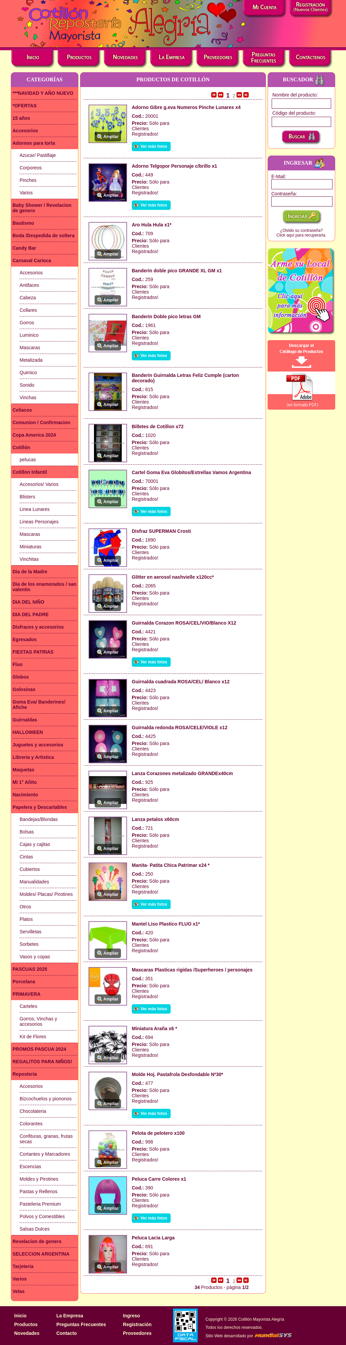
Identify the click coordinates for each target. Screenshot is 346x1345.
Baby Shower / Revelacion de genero (42, 207)
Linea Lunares (35, 509)
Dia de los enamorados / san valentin (44, 586)
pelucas (28, 459)
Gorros (27, 322)
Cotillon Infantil (30, 472)
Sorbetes (29, 944)
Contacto (66, 1333)
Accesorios (25, 130)
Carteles (28, 1006)
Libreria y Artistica (33, 757)
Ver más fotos (154, 146)
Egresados (25, 639)
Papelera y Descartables (40, 807)
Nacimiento (25, 794)
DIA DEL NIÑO (28, 602)
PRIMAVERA (27, 994)
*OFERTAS (24, 105)
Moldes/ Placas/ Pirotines (46, 894)
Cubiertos (30, 869)
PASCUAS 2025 (30, 969)
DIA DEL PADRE (31, 614)
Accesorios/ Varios (39, 484)
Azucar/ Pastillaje (38, 155)
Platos (26, 919)
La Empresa (69, 1315)
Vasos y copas (35, 956)
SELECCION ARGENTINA (41, 1254)
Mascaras (30, 347)
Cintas (26, 856)
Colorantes (31, 1123)
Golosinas (24, 689)
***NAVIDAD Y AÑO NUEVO (43, 93)
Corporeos (31, 167)
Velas (19, 1291)
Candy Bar (24, 248)
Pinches (28, 180)
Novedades (27, 1333)
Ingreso (131, 1315)
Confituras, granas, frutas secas (46, 1138)
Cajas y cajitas (35, 844)
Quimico (28, 372)
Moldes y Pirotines (39, 1179)
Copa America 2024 (34, 435)
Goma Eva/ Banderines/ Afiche (39, 704)
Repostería (25, 1074)
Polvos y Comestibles (42, 1216)
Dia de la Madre (30, 571)
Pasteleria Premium (40, 1204)
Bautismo (23, 223)
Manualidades (34, 881)
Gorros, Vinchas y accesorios (38, 1021)
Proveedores (137, 1333)
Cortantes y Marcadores (45, 1154)
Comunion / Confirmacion (41, 422)
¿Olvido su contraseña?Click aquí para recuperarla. (301, 233)
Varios (26, 192)
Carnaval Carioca (32, 260)
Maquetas (23, 769)
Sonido (27, 385)
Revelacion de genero (37, 1241)
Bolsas (27, 831)
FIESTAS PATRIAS (33, 652)
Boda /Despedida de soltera (44, 235)
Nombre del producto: (295, 95)
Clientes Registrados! (145, 131)
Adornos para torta (34, 143)
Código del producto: (294, 113)
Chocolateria (33, 1111)
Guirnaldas (25, 719)
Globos (21, 677)
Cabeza (28, 297)
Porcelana (24, 981)
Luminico (29, 335)
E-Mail (278, 176)
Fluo (18, 664)
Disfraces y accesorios (38, 627)
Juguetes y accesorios (38, 744)
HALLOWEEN (28, 732)
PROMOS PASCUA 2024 (39, 1049)
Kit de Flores (33, 1036)
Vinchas (28, 397)
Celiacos (22, 410)
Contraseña (283, 193)
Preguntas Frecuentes (81, 1324)
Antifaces (29, 285)
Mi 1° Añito (25, 782)
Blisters (27, 496)
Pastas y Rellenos (38, 1191)
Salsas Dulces (35, 1229)
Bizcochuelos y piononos (46, 1098)
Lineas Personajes (39, 521)
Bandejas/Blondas (39, 819)
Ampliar (111, 136)
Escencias (30, 1166)
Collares (28, 310)
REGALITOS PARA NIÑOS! (42, 1061)
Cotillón (21, 447)
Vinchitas (29, 559)
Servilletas (31, 931)
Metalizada (31, 360)
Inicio (20, 1315)
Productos (26, 1324)
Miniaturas (31, 546)
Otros (25, 906)
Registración (137, 1324)
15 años (21, 118)
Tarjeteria (23, 1266)
